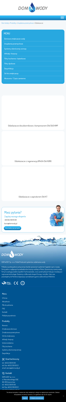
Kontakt (4, 312)
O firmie (4, 298)
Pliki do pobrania (7, 305)
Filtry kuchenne (7, 346)
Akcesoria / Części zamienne (15, 78)
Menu (4, 293)
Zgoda (25, 398)
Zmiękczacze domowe (9, 329)
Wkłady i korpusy (10, 53)
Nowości (5, 325)
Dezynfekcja (8, 68)
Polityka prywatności (9, 315)
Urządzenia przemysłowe (13, 44)
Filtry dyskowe (9, 63)
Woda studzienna (7, 343)
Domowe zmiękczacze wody (14, 39)
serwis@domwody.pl (13, 368)
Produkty (6, 321)
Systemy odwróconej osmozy (15, 49)
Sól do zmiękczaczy (11, 73)
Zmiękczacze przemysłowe (11, 332)
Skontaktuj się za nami (12, 228)
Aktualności (6, 301)
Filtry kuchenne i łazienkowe (15, 58)
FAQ (3, 308)
